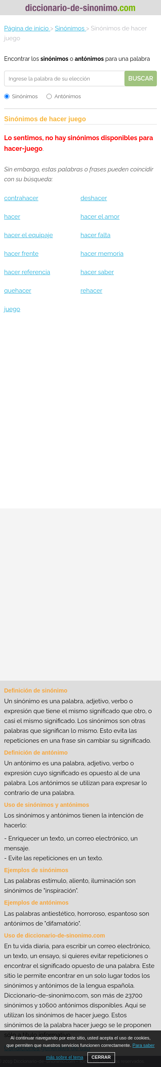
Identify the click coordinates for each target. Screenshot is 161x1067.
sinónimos (55, 58)
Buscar (140, 78)
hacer (12, 216)
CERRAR (101, 1057)
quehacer (17, 290)
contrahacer (21, 198)
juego (12, 309)
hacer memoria (102, 253)
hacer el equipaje (28, 235)
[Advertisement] (80, 414)
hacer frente (21, 253)
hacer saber (97, 272)
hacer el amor (100, 216)
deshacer (93, 198)
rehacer (91, 290)
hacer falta (95, 235)
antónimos (89, 58)
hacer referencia (27, 272)
